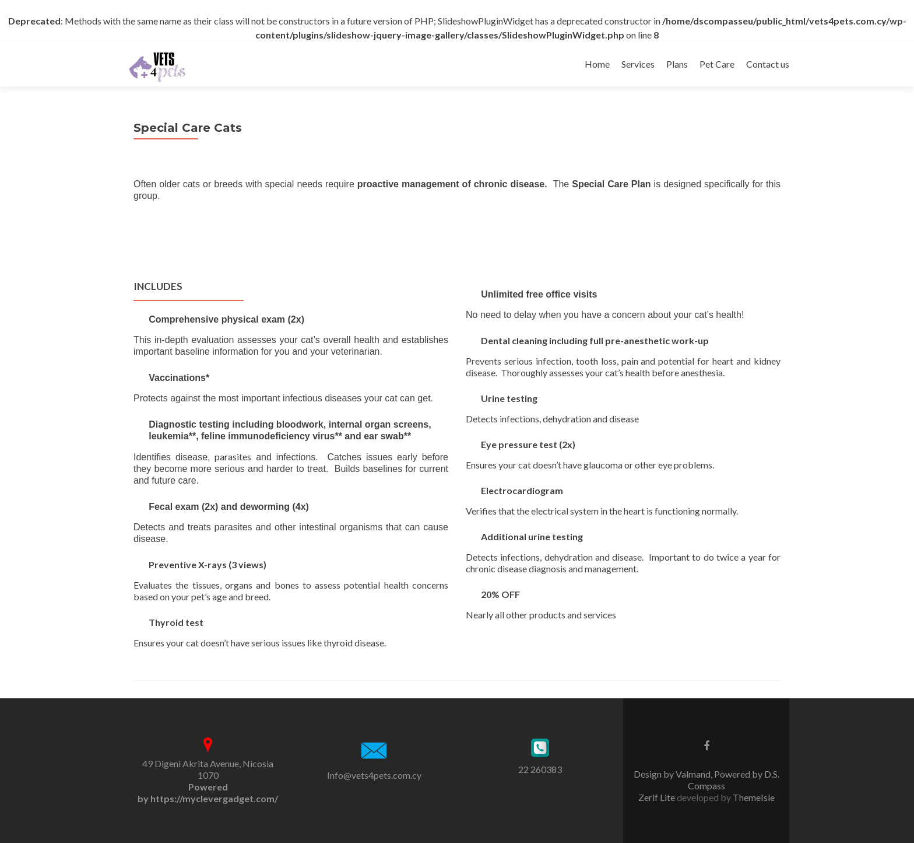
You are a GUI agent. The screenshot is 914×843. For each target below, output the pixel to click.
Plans (677, 63)
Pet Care (716, 63)
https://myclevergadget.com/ (214, 798)
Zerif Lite (657, 797)
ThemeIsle (754, 797)
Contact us (767, 63)
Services (638, 63)
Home (597, 63)
